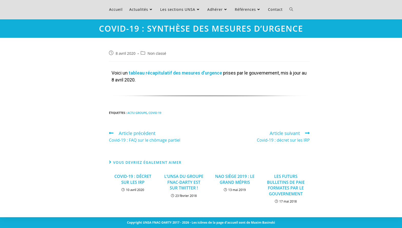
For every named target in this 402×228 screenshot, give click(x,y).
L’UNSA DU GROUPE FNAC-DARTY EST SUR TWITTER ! (184, 182)
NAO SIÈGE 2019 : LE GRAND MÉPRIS (235, 179)
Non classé (156, 53)
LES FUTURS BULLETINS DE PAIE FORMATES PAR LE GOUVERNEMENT (286, 185)
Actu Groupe (137, 113)
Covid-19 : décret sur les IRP (132, 179)
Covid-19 (154, 113)
